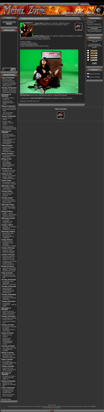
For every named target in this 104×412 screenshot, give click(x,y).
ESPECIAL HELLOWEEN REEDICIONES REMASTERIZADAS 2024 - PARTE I (8, 163)
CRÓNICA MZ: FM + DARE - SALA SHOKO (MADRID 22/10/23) (9, 313)
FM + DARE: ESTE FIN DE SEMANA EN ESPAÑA (9, 349)
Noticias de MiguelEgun (94, 24)
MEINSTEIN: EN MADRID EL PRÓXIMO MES (9, 384)
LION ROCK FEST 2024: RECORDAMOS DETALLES (9, 136)
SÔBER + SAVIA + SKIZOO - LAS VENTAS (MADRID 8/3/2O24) (9, 215)
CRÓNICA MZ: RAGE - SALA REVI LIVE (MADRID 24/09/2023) (9, 356)
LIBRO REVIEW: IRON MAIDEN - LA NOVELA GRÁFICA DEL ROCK (9, 269)
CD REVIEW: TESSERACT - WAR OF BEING (9, 305)
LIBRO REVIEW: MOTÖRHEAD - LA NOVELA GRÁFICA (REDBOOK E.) (8, 290)
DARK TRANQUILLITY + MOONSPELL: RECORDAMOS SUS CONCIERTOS (9, 141)
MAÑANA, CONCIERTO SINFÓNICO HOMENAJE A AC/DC (9, 228)
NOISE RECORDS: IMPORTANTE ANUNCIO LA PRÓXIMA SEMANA (8, 149)
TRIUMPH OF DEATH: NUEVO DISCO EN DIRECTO (9, 378)
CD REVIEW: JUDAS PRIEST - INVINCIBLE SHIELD (8, 208)
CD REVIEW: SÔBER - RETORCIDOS (9, 188)
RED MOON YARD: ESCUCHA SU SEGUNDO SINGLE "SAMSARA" (8, 236)
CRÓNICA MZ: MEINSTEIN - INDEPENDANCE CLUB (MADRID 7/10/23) (7, 341)
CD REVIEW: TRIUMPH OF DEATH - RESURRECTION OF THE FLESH (9, 329)
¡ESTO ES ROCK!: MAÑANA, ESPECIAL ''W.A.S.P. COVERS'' (8, 251)
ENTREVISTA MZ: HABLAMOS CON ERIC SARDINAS (9, 298)
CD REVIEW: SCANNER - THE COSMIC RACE (7, 221)
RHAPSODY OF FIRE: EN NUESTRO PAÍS (9, 171)
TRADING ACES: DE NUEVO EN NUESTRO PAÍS (9, 276)
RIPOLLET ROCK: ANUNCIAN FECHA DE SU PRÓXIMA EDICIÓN (9, 128)
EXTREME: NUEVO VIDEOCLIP (8, 98)
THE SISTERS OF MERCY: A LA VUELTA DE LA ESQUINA (9, 369)
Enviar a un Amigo (94, 77)
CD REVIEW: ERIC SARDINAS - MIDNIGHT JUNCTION (9, 283)
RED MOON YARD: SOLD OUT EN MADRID (8, 194)
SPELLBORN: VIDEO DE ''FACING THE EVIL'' (9, 183)
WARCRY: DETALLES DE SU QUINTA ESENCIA (94, 30)
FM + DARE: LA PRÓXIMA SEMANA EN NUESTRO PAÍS (9, 363)
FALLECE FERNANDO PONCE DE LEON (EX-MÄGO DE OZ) (9, 84)
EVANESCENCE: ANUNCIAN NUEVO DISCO (8, 103)
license (93, 406)
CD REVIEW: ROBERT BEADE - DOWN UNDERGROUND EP (9, 177)
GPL (59, 406)
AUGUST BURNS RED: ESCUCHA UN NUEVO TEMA (9, 109)
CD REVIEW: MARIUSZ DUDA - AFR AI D (9, 318)
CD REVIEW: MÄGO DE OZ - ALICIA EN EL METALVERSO (9, 201)
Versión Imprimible (94, 74)
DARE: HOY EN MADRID (7, 335)
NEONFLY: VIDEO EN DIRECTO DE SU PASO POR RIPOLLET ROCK (9, 91)
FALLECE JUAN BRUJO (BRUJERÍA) (8, 80)
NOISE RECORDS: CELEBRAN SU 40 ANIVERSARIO (8, 391)
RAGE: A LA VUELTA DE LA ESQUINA (8, 395)
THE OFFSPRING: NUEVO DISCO (7, 113)
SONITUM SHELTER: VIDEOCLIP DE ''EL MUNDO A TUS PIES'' (8, 258)
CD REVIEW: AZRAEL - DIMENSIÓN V (9, 156)
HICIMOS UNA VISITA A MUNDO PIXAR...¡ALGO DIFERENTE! (9, 263)
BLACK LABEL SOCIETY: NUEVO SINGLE (7, 123)
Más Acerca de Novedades (91, 21)
